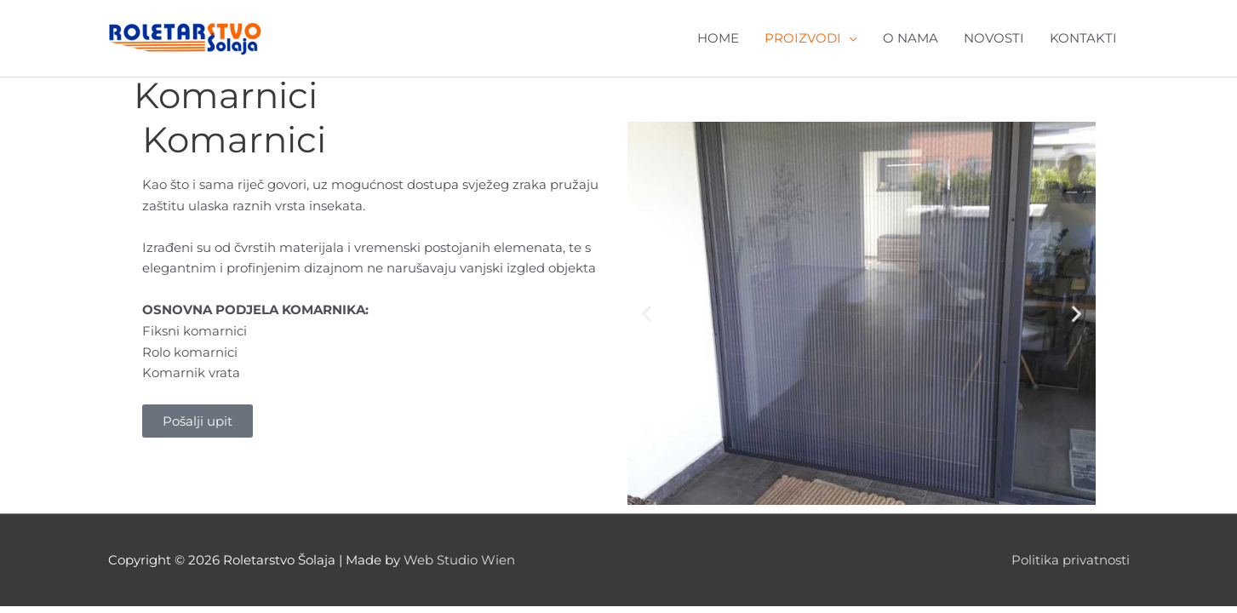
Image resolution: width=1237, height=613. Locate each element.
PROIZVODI (803, 38)
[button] (646, 313)
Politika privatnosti (1070, 560)
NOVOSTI (994, 38)
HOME (718, 38)
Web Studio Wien (459, 560)
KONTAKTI (1083, 38)
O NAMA (910, 38)
